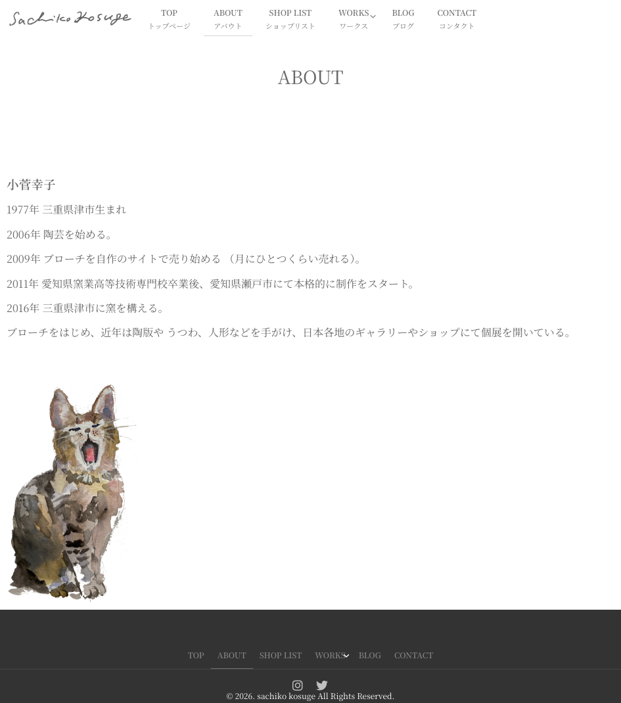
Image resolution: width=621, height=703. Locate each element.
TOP (169, 20)
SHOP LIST (290, 20)
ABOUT (228, 20)
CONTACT (457, 20)
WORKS (353, 20)
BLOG (403, 20)
